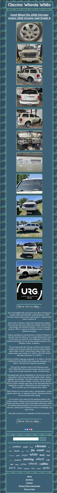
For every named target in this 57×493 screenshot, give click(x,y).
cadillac (44, 463)
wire (12, 467)
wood (25, 447)
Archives (29, 480)
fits (33, 450)
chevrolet (11, 455)
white (34, 454)
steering (28, 459)
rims (19, 468)
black (22, 451)
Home (29, 477)
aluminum (26, 468)
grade (18, 455)
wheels (32, 463)
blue (33, 468)
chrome (40, 446)
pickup (23, 464)
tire (49, 447)
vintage (48, 451)
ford (42, 455)
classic (39, 468)
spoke (46, 467)
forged (25, 455)
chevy (10, 460)
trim (11, 464)
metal (10, 451)
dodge (17, 464)
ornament (17, 460)
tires (27, 451)
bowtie (17, 451)
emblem (17, 446)
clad (48, 455)
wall (47, 460)
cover (31, 447)
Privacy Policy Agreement (29, 486)
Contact (29, 483)
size (10, 447)
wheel (40, 459)
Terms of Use (29, 489)
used (40, 450)
